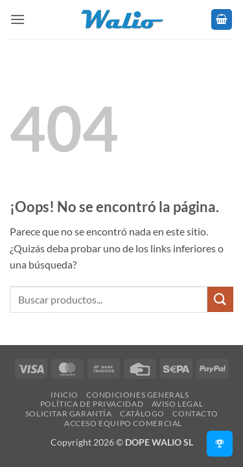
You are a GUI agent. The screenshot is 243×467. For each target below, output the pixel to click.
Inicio (64, 395)
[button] (17, 19)
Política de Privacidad (91, 404)
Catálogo (142, 413)
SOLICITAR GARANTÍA (68, 413)
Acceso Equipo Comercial (123, 423)
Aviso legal (177, 404)
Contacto (195, 413)
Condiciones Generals (137, 395)
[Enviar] (220, 299)
